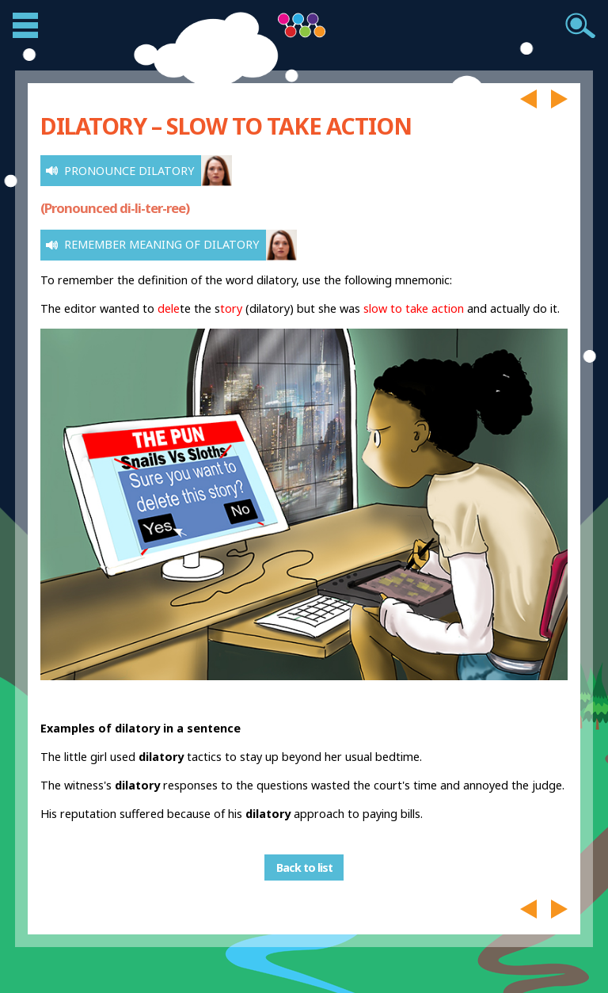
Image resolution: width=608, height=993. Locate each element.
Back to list (304, 867)
